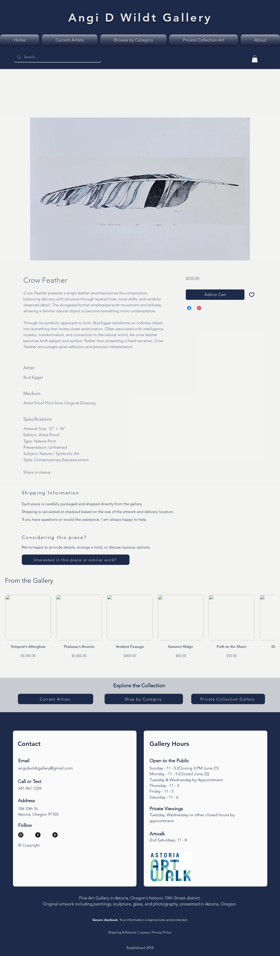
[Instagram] (20, 834)
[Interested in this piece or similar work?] (75, 560)
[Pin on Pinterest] (199, 308)
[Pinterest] (55, 834)
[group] (140, 626)
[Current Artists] (55, 699)
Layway (144, 932)
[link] (255, 58)
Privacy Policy (161, 932)
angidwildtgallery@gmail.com (45, 768)
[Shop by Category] (144, 699)
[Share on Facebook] (189, 308)
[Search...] (57, 57)
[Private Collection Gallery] (228, 699)
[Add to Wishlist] (252, 294)
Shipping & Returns (122, 932)
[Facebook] (37, 834)
